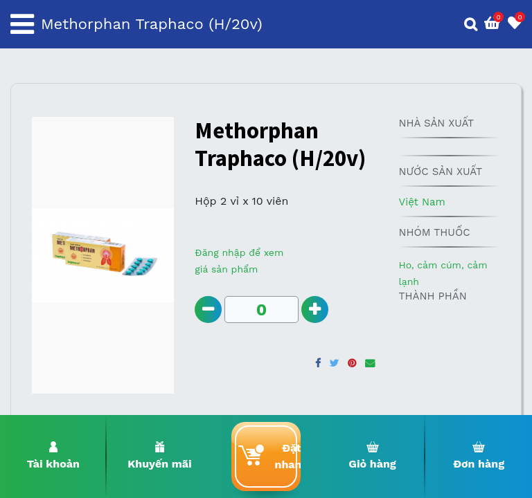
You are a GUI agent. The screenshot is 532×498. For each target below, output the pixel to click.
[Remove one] (208, 309)
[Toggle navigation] (22, 24)
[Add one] (314, 309)
